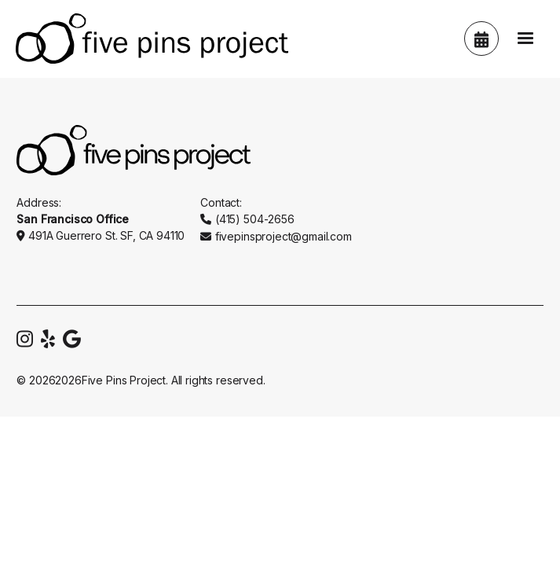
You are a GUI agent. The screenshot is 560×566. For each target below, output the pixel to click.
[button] (525, 38)
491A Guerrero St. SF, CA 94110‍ (106, 235)
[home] (148, 38)
